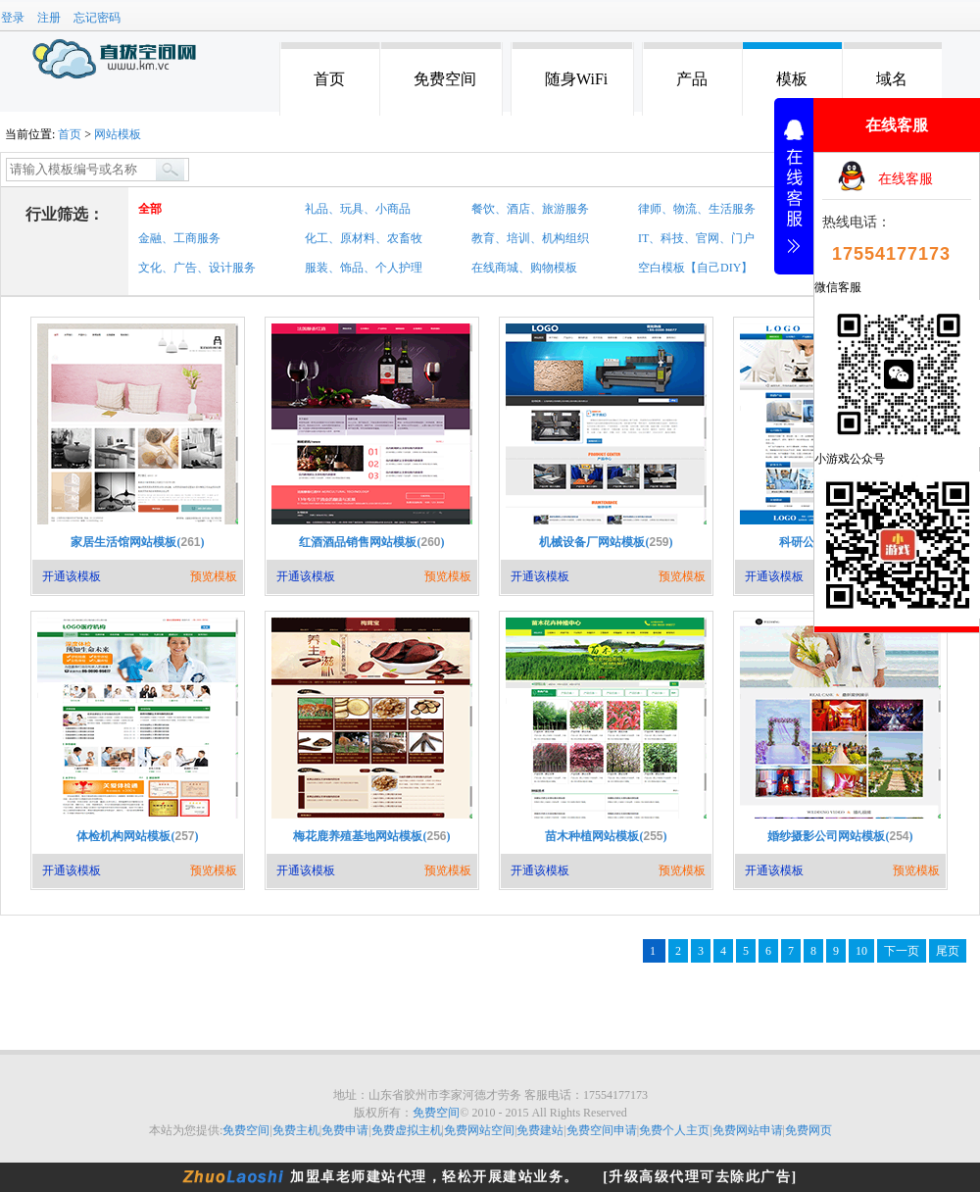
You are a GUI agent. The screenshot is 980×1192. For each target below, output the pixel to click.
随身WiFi (576, 79)
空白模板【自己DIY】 (695, 267)
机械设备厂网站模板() (605, 542)
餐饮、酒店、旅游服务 (530, 209)
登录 (12, 18)
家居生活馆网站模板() (137, 542)
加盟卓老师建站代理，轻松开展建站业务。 (434, 1176)
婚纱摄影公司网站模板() (839, 836)
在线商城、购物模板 (524, 267)
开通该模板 (71, 576)
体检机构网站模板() (137, 836)
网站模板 (117, 134)
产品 (692, 79)
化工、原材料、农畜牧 (363, 238)
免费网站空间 (479, 1130)
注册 (49, 18)
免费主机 (295, 1130)
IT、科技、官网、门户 (696, 238)
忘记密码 (97, 18)
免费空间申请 (601, 1130)
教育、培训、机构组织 (530, 238)
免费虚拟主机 (406, 1130)
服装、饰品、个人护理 (363, 267)
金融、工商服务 (179, 238)
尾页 (947, 951)
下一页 (901, 951)
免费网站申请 (747, 1130)
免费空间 (445, 79)
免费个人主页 (674, 1130)
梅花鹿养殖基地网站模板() (371, 836)
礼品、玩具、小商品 (358, 209)
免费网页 (808, 1130)
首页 (329, 79)
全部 (150, 209)
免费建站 (540, 1130)
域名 (891, 79)
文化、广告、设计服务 (197, 267)
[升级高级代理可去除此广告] (700, 1176)
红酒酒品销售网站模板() (371, 542)
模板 (792, 79)
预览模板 (213, 576)
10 (861, 951)
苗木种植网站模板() (605, 836)
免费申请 (344, 1130)
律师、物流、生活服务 (697, 209)
